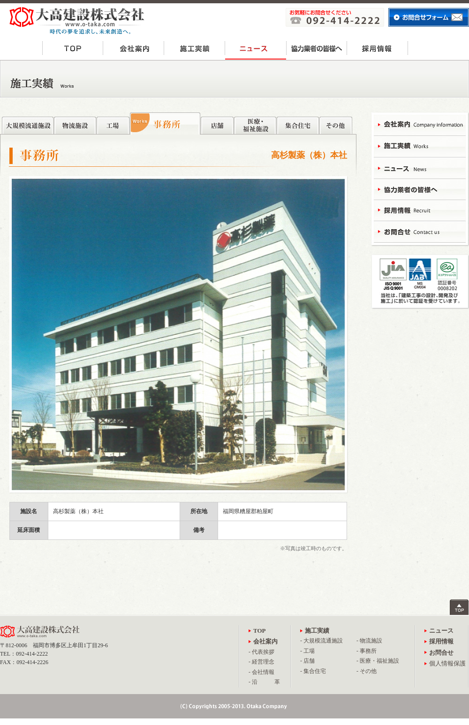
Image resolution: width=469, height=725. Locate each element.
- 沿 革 (264, 682)
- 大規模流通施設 (321, 640)
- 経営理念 (261, 661)
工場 (113, 123)
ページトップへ (459, 607)
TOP (72, 48)
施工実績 (194, 48)
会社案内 (133, 48)
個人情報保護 (447, 663)
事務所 (165, 123)
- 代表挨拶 (261, 652)
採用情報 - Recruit (420, 209)
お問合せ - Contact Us (420, 230)
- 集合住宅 (313, 671)
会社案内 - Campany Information (420, 125)
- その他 (366, 671)
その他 (335, 123)
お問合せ (438, 48)
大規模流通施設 (27, 123)
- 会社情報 (261, 672)
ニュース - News (420, 167)
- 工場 (307, 651)
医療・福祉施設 (255, 123)
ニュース (255, 48)
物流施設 (75, 123)
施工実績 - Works (420, 146)
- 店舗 (307, 661)
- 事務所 (366, 651)
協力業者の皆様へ (316, 48)
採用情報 (377, 48)
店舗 (217, 123)
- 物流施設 (369, 640)
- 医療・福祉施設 (377, 661)
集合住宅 (298, 123)
